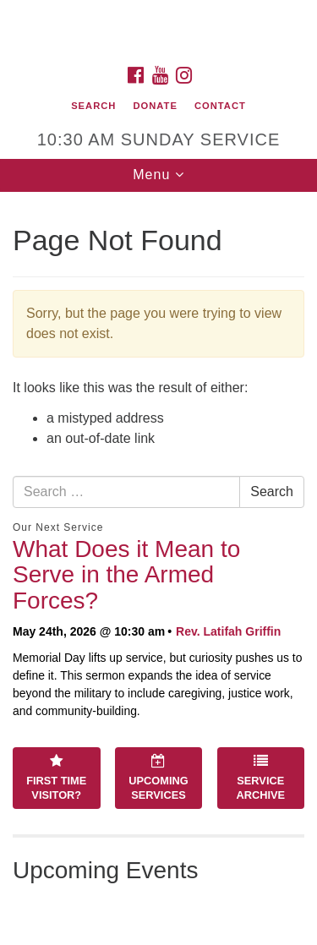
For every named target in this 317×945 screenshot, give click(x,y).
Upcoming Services (158, 777)
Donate (155, 106)
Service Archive (260, 777)
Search (93, 106)
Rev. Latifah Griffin (228, 631)
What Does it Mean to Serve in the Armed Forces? (126, 575)
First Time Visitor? (56, 777)
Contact (220, 106)
